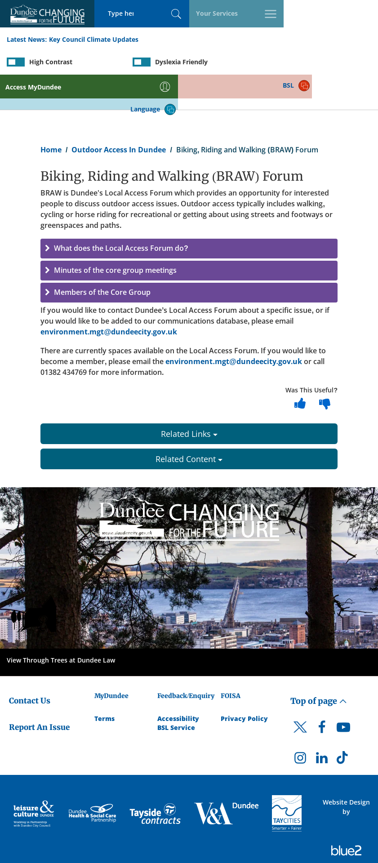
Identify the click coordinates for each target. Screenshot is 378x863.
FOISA (230, 662)
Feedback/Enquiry (185, 662)
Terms (104, 684)
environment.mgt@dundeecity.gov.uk (108, 297)
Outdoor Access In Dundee (118, 115)
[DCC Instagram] (300, 725)
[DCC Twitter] (300, 700)
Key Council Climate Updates (93, 40)
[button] (189, 214)
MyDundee (111, 662)
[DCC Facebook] (322, 695)
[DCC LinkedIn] (322, 725)
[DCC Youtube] (343, 695)
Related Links (189, 399)
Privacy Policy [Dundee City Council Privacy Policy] (244, 684)
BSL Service (176, 693)
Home (51, 115)
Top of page (318, 667)
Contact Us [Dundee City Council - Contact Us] (29, 667)
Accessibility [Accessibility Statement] (178, 684)
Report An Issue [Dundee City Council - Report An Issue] (39, 693)
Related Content (189, 424)
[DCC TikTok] (343, 725)
